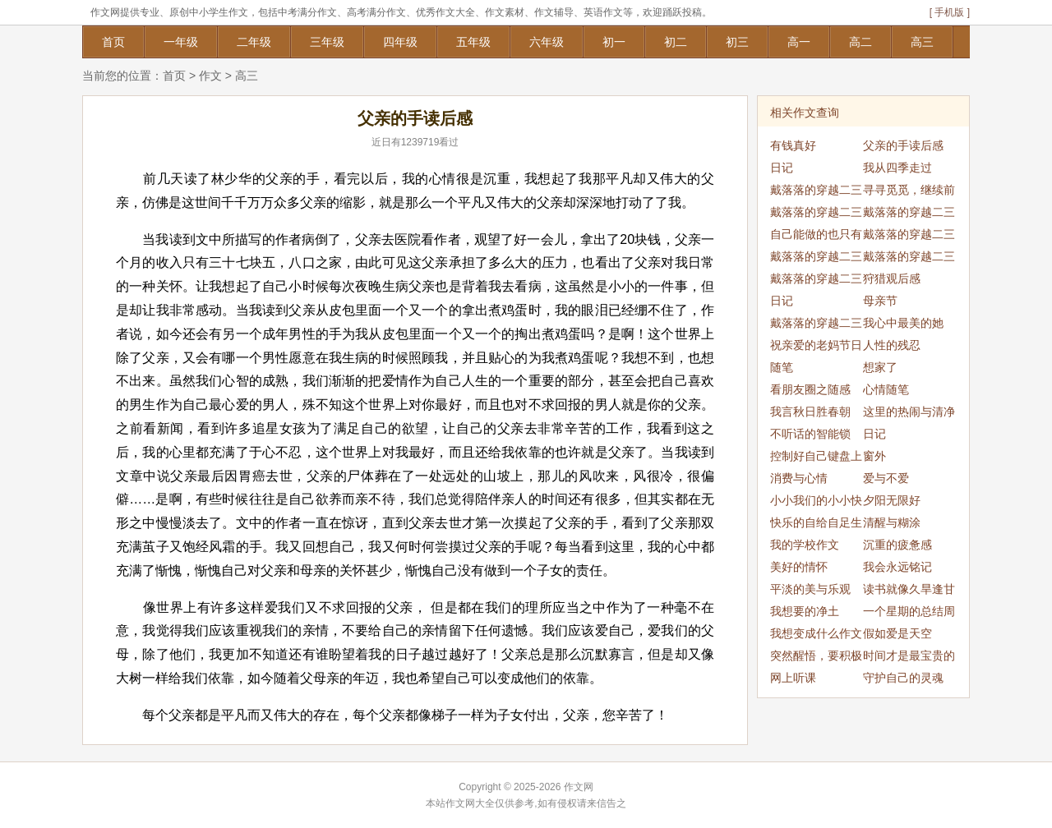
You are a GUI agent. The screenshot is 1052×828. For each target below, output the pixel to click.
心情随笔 (886, 389)
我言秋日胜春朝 (810, 411)
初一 (613, 41)
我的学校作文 (804, 544)
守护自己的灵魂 (903, 677)
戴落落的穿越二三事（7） (816, 281)
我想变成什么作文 (816, 633)
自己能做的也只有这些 (816, 237)
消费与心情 (799, 478)
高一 (798, 41)
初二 (675, 41)
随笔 (781, 367)
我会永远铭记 (897, 566)
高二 (860, 41)
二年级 (254, 41)
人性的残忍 (891, 345)
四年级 (400, 41)
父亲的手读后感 (903, 145)
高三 (922, 41)
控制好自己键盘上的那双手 (816, 458)
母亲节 (880, 300)
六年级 (546, 41)
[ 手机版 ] (950, 12)
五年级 (473, 41)
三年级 (327, 41)
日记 (781, 167)
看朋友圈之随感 (810, 389)
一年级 (181, 41)
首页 (113, 41)
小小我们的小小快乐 (816, 503)
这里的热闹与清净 (909, 411)
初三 (737, 41)
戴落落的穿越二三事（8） (816, 325)
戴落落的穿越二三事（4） (909, 237)
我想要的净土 (804, 611)
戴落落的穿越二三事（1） (816, 192)
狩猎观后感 (891, 278)
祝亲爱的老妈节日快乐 (816, 347)
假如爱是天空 (897, 633)
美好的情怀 (799, 566)
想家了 (880, 367)
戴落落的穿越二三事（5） (909, 259)
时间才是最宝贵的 (909, 655)
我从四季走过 (897, 167)
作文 (210, 75)
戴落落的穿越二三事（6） (816, 259)
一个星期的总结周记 (909, 614)
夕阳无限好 (891, 500)
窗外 (874, 455)
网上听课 (793, 677)
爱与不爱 (886, 478)
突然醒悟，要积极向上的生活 (816, 658)
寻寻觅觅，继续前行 (909, 192)
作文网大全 (470, 803)
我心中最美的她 (903, 322)
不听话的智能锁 (810, 433)
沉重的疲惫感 (897, 544)
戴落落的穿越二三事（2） (909, 214)
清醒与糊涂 (891, 522)
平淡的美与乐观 (810, 589)
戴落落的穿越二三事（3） (816, 214)
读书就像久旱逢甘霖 (909, 591)
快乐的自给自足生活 (816, 525)
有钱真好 (793, 145)
